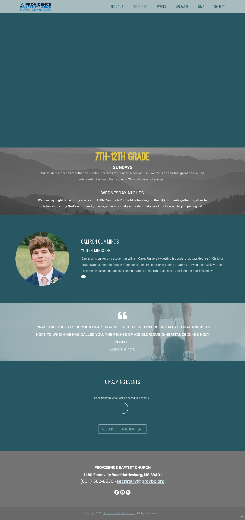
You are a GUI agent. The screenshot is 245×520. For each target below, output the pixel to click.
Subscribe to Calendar (122, 428)
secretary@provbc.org (141, 481)
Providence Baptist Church (119, 513)
